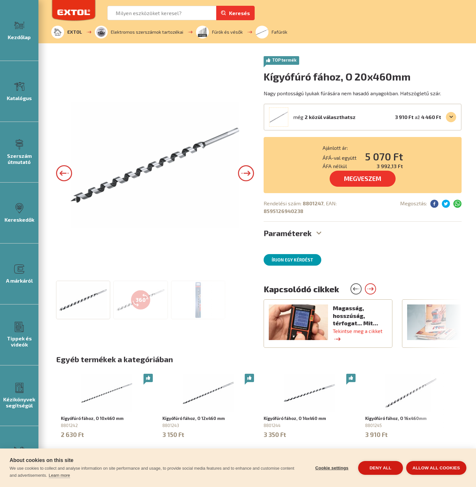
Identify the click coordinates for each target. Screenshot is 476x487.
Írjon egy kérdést (292, 259)
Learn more (59, 475)
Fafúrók (271, 32)
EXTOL (66, 32)
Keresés (239, 13)
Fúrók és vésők (219, 32)
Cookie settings (332, 468)
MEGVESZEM (362, 178)
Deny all (380, 468)
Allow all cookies (436, 468)
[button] (64, 256)
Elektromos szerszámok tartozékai (139, 32)
